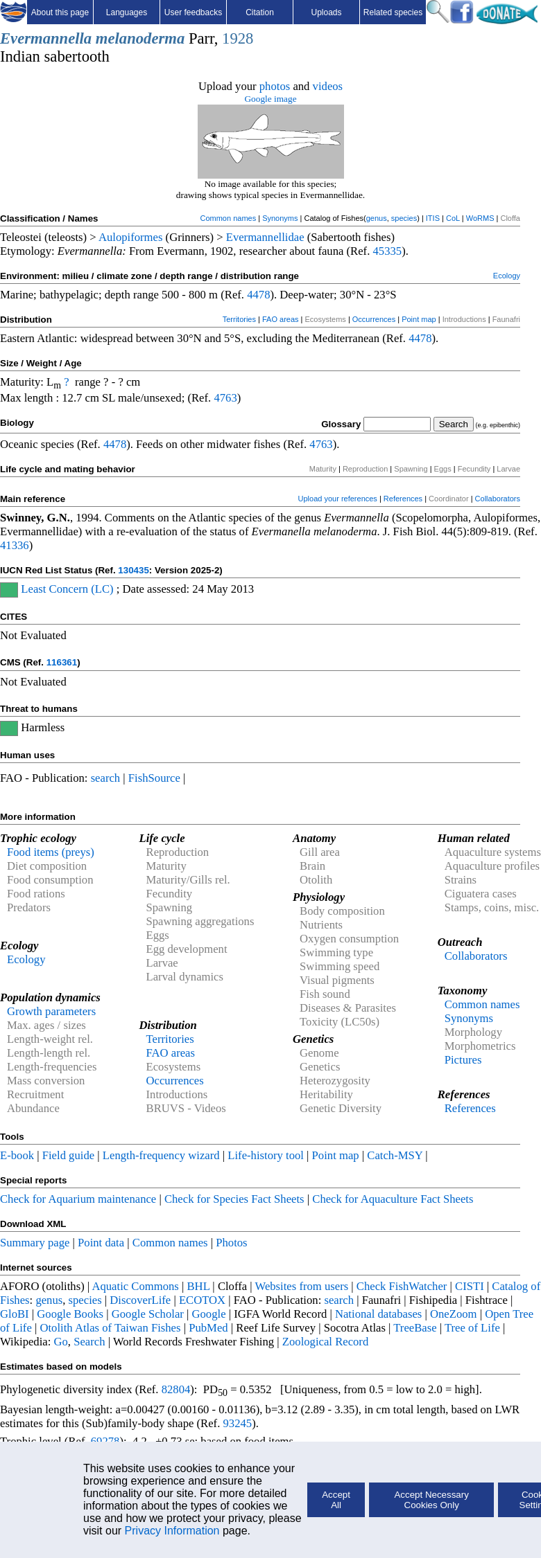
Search (89, 1341)
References (403, 498)
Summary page (34, 1242)
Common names (228, 218)
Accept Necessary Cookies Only (431, 1499)
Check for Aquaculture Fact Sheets (392, 1199)
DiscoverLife (140, 1300)
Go (61, 1341)
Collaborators (497, 498)
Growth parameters (51, 1011)
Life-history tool (265, 1155)
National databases (378, 1313)
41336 (14, 545)
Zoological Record (325, 1341)
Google (209, 1313)
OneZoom (453, 1313)
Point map (419, 319)
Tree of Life (472, 1327)
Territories (239, 319)
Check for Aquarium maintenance (78, 1199)
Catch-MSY (394, 1155)
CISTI (469, 1286)
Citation (260, 12)
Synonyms (280, 218)
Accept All (336, 1499)
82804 (176, 1389)
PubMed (208, 1327)
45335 (387, 251)
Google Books (70, 1313)
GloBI (14, 1313)
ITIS (433, 218)
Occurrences (373, 319)
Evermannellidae (265, 237)
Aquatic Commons (135, 1286)
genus (376, 218)
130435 (133, 570)
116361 (61, 662)
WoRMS (480, 218)
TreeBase (414, 1327)
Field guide (68, 1155)
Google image (270, 98)
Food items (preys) (50, 852)
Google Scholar (148, 1313)
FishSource (154, 778)
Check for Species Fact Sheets (234, 1199)
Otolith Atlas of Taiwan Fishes (110, 1327)
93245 (237, 1423)
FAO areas (280, 319)
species (404, 218)
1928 (237, 38)
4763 (225, 397)
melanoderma (140, 38)
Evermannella (46, 38)
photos (274, 86)
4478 (258, 294)
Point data (101, 1242)
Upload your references (337, 498)
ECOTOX (202, 1300)
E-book (17, 1155)
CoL (453, 218)
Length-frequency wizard (161, 1155)
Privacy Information (172, 1531)
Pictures (463, 1059)
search (106, 778)
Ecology (506, 275)
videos (328, 86)
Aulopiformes (130, 237)
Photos (231, 1242)
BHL (198, 1286)
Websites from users (302, 1286)
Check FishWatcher (402, 1286)
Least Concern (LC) (67, 589)
